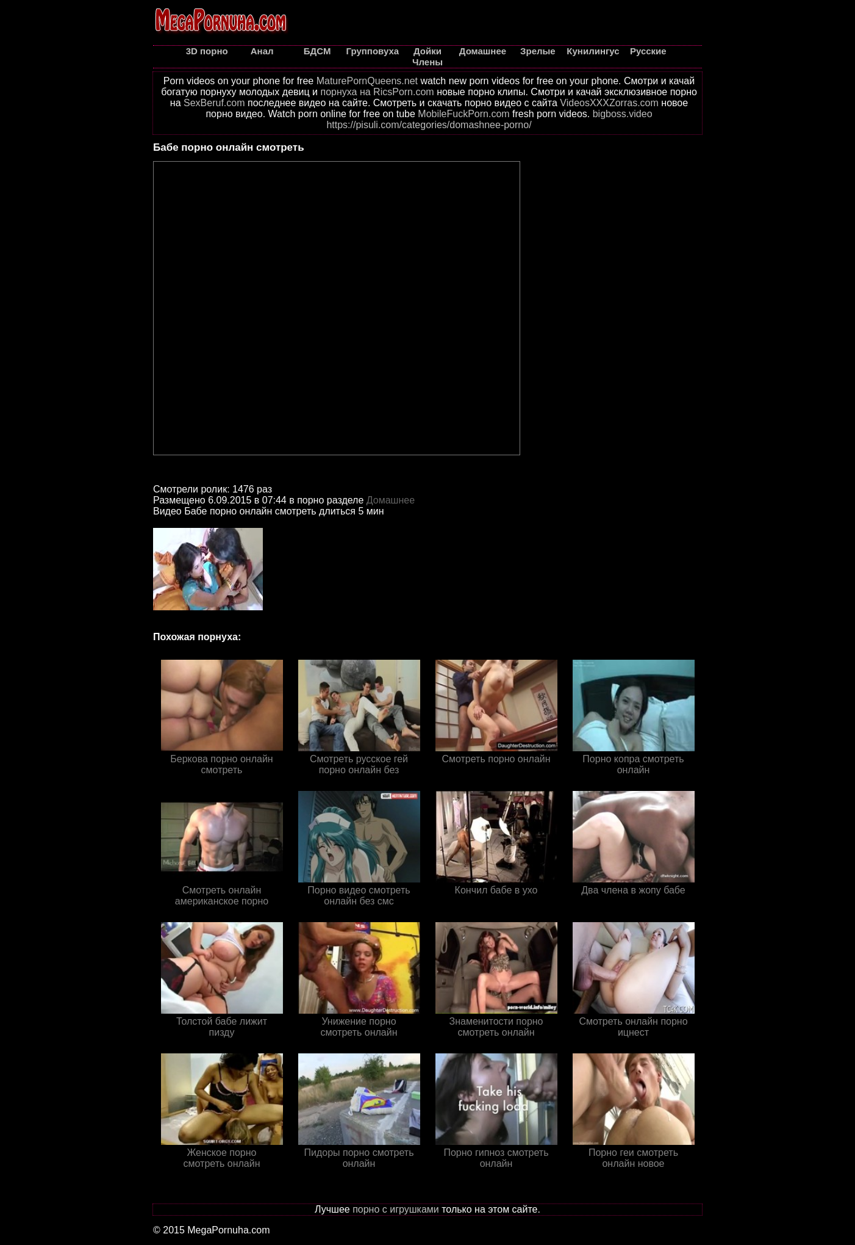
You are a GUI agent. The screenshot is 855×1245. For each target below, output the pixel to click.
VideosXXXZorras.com (609, 103)
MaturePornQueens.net (367, 81)
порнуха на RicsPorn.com (377, 92)
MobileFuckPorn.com (463, 114)
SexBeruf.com (214, 103)
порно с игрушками (395, 1209)
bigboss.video (623, 114)
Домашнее (391, 500)
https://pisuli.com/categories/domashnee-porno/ (428, 125)
